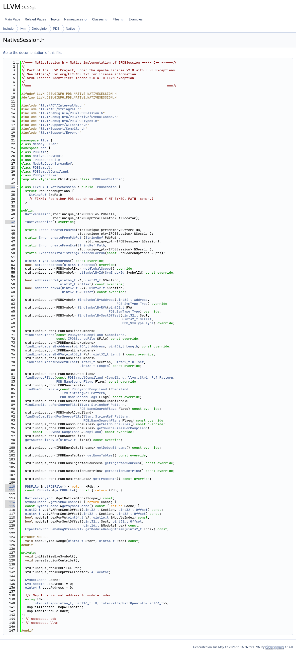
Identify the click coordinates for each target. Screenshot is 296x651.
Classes (99, 19)
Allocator (100, 572)
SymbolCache (36, 502)
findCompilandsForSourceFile (51, 405)
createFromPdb (63, 230)
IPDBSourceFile (46, 160)
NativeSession (63, 187)
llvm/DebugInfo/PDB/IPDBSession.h (72, 113)
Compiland (115, 335)
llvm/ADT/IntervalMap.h (62, 105)
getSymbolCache (64, 502)
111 (10, 490)
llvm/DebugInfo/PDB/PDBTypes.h (69, 121)
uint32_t (93, 280)
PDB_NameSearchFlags (74, 381)
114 (10, 502)
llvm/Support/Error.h (60, 132)
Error (43, 230)
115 (10, 506)
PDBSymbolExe (44, 175)
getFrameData (105, 479)
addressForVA (46, 280)
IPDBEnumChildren (106, 179)
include (8, 28)
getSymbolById (90, 272)
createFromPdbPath (67, 237)
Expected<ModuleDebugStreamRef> (54, 529)
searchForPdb (93, 253)
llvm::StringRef (142, 377)
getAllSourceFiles (113, 424)
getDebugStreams (111, 447)
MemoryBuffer (44, 144)
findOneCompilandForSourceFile (53, 416)
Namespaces (75, 19)
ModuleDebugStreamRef (52, 163)
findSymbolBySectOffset (99, 315)
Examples (135, 19)
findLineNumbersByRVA (44, 354)
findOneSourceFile (41, 389)
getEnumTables (99, 455)
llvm (22, 28)
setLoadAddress (48, 265)
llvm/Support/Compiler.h (63, 128)
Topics (55, 19)
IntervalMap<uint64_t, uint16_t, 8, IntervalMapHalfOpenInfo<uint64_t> (99, 603)
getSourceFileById (41, 440)
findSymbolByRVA (92, 307)
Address (88, 265)
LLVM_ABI (40, 187)
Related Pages (35, 19)
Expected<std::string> (59, 253)
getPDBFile (52, 486)
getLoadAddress (56, 261)
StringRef (37, 195)
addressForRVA (47, 288)
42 (10, 222)
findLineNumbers (39, 335)
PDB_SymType (127, 304)
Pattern (166, 377)
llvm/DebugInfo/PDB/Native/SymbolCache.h (78, 117)
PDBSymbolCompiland (50, 171)
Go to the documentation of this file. (32, 52)
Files (117, 19)
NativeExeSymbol (47, 156)
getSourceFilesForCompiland (122, 428)
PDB (56, 28)
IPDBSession (105, 187)
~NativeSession (38, 222)
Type (144, 304)
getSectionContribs (122, 471)
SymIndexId (114, 272)
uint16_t (101, 517)
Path (101, 245)
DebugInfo (39, 28)
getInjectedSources (122, 463)
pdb (43, 148)
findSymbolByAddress (96, 300)
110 (10, 486)
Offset (85, 284)
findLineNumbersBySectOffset (51, 362)
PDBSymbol (41, 167)
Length (132, 346)
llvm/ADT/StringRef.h (60, 109)
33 (10, 187)
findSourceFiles (39, 377)
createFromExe (63, 245)
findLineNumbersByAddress (48, 346)
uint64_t (33, 261)
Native (70, 28)
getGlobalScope (97, 268)
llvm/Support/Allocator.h (64, 125)
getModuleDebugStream (104, 529)
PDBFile (40, 152)
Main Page (12, 19)
